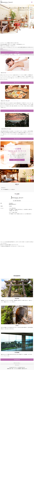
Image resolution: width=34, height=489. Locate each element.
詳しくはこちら (17, 82)
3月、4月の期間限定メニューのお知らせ (8, 189)
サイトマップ (17, 365)
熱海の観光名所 (17, 359)
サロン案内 (17, 52)
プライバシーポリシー (17, 362)
